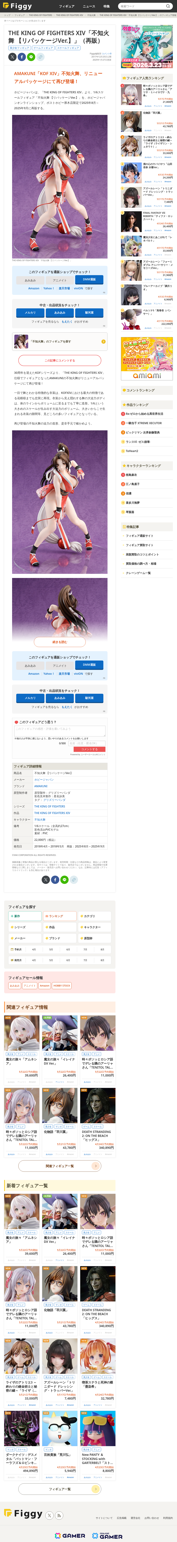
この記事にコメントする (60, 360)
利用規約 (168, 1518)
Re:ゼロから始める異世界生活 (144, 414)
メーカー (18, 938)
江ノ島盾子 (133, 484)
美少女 (10, 1054)
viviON (78, 288)
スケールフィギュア (68, 47)
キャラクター (90, 927)
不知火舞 (91, 15)
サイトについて (104, 1518)
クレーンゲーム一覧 (138, 573)
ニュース (89, 6)
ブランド (52, 938)
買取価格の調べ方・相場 (141, 564)
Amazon (33, 288)
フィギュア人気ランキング (143, 78)
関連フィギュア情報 (27, 1007)
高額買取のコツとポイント (142, 554)
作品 (50, 927)
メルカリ (30, 312)
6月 (68, 949)
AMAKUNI (41, 786)
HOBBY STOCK (61, 985)
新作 (15, 916)
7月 (85, 949)
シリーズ (18, 927)
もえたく (67, 321)
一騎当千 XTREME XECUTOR (144, 423)
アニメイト (30, 985)
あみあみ (59, 312)
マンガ (58, 1126)
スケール (31, 1054)
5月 (51, 949)
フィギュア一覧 (60, 1489)
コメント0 (106, 53)
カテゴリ (87, 916)
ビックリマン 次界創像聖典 (143, 432)
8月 (102, 949)
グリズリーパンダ (54, 800)
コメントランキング (138, 390)
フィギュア (66, 6)
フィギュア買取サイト (139, 545)
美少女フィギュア (19, 47)
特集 (107, 6)
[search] (168, 6)
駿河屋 (89, 312)
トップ (7, 15)
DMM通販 (89, 279)
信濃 (128, 493)
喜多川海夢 (133, 503)
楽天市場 (64, 288)
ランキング (54, 916)
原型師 (86, 938)
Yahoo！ (49, 288)
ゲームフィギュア (43, 47)
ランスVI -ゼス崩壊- (138, 442)
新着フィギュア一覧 (27, 1185)
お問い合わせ (152, 1518)
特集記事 (130, 527)
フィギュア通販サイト (139, 536)
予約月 (16, 949)
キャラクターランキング (141, 466)
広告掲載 (122, 1518)
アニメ (20, 1054)
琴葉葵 (130, 512)
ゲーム (86, 1126)
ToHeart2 (132, 451)
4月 (34, 949)
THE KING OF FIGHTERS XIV (69, 15)
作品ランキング (135, 405)
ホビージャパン (44, 779)
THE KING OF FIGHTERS (40, 15)
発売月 (16, 960)
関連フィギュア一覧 (60, 1166)
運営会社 (135, 1518)
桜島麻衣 (131, 475)
